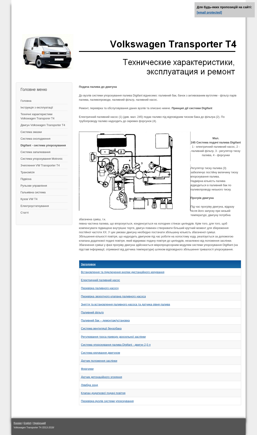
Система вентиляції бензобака (101, 328)
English (27, 423)
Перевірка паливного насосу (100, 288)
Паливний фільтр (92, 312)
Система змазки (31, 132)
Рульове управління (34, 185)
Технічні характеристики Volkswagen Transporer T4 (37, 116)
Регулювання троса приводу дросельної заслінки (113, 336)
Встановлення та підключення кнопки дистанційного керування (122, 272)
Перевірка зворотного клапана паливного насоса (113, 296)
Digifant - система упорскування (43, 145)
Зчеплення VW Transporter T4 (40, 165)
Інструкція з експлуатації (37, 107)
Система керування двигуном (100, 352)
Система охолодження (35, 138)
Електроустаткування (35, 206)
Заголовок (88, 264)
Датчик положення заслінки (99, 360)
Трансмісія (28, 172)
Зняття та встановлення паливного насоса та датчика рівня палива (125, 304)
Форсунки (87, 368)
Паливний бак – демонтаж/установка (105, 320)
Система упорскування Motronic (42, 158)
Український (39, 423)
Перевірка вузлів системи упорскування (107, 401)
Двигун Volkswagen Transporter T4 (43, 125)
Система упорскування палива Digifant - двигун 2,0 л (116, 344)
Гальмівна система (33, 192)
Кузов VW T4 (29, 199)
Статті (25, 212)
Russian (18, 423)
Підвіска (26, 179)
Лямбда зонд (89, 385)
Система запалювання (35, 152)
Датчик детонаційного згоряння (101, 377)
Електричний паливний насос (100, 280)
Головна (26, 100)
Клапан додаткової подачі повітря (103, 393)
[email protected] (209, 12)
